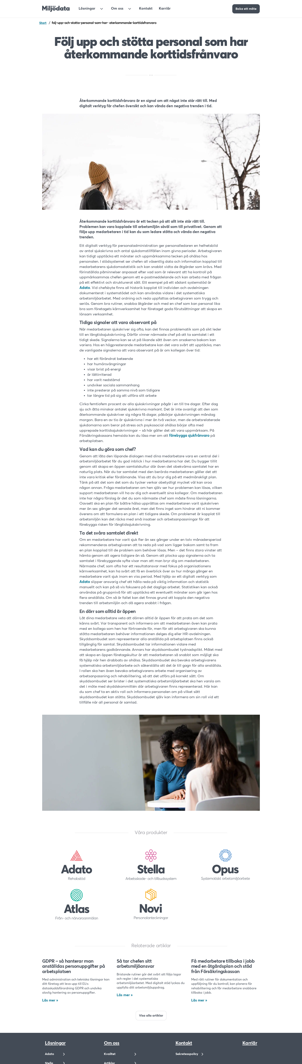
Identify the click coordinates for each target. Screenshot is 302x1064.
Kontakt (146, 8)
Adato (84, 288)
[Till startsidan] (56, 8)
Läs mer (48, 1000)
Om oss (117, 8)
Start (42, 23)
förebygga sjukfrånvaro (189, 436)
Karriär (165, 8)
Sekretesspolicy (187, 1054)
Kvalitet (110, 1054)
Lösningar (87, 8)
